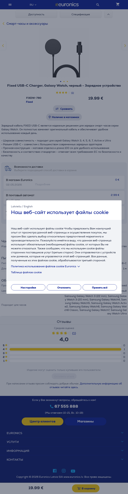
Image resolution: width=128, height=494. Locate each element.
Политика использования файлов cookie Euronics (46, 266)
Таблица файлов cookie (26, 272)
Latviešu (16, 206)
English (28, 206)
